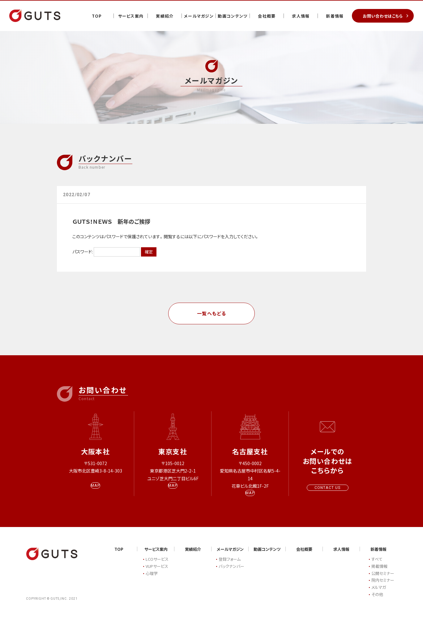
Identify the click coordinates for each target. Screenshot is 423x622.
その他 (377, 600)
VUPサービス (157, 572)
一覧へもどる (211, 313)
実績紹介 (164, 16)
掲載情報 (379, 572)
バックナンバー (231, 572)
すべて (376, 565)
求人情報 (301, 16)
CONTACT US (327, 488)
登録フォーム (230, 565)
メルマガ (378, 593)
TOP (97, 16)
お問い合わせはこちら (383, 16)
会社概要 (267, 16)
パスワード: (106, 251)
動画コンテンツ (233, 16)
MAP (95, 491)
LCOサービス (157, 565)
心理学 (152, 579)
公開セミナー (382, 579)
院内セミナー (382, 586)
